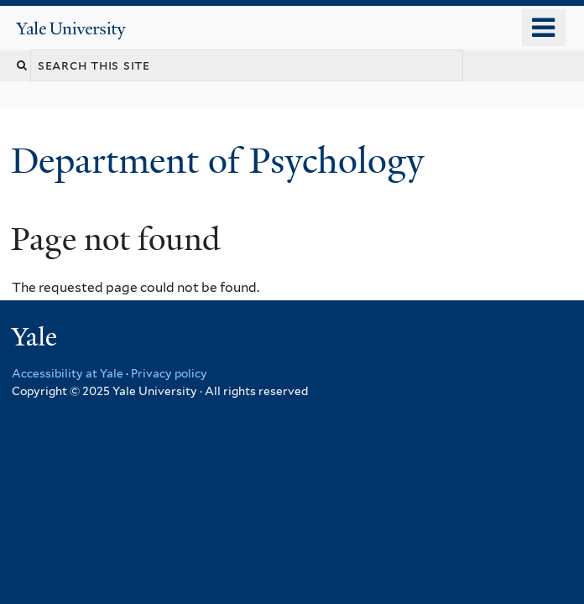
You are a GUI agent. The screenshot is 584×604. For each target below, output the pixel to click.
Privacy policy (169, 373)
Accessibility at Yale (67, 373)
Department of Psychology (222, 161)
